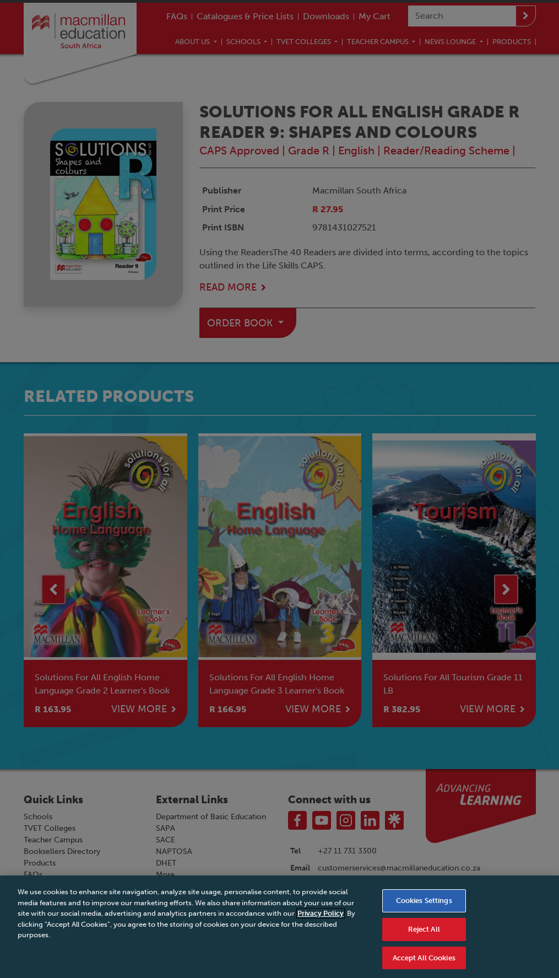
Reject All (424, 935)
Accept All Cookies (424, 964)
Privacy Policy (320, 920)
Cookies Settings (424, 907)
